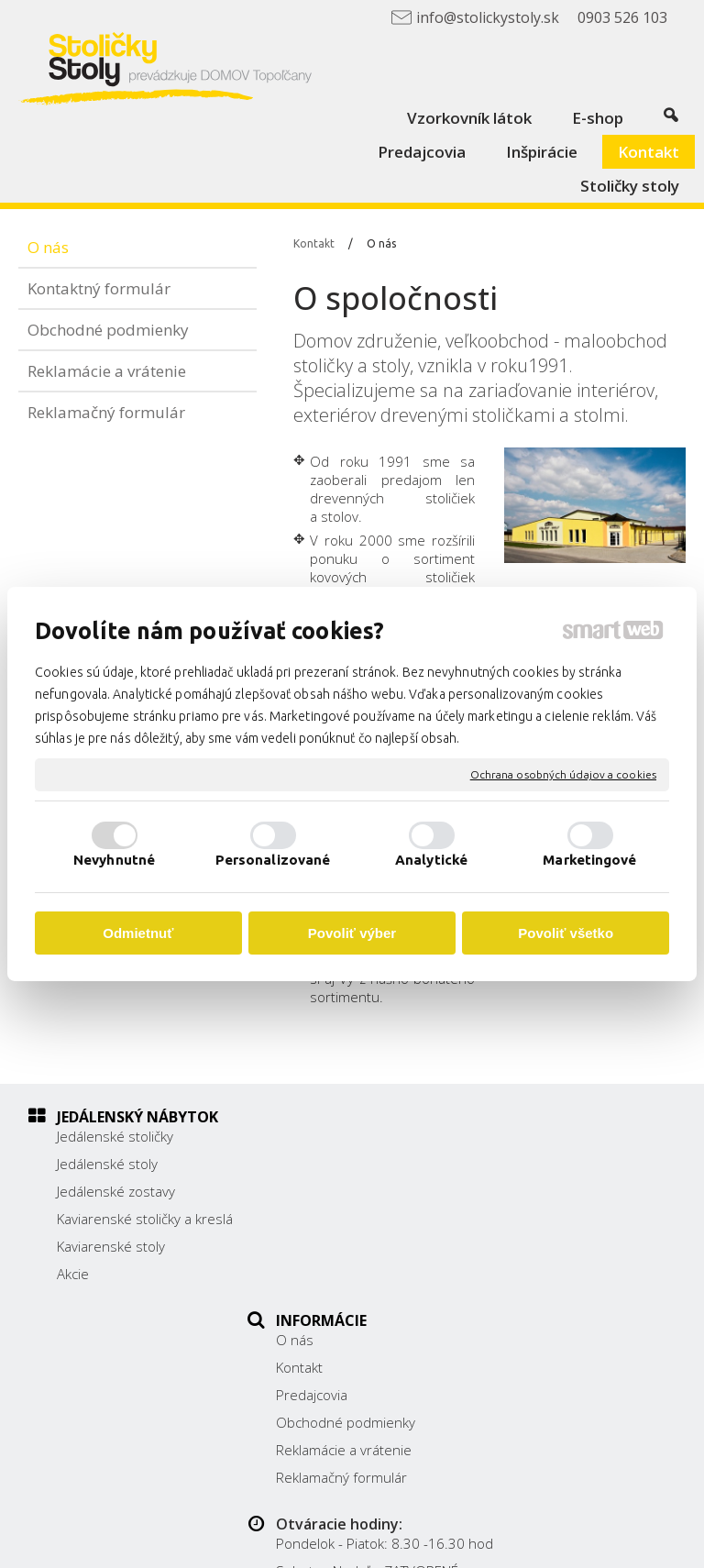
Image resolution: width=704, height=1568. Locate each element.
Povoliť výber (352, 933)
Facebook (539, 1283)
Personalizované (273, 859)
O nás (305, 1136)
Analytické (431, 859)
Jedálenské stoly (107, 1163)
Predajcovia (322, 1191)
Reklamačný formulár (351, 1273)
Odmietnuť (138, 933)
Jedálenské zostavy (116, 1191)
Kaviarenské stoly (111, 1264)
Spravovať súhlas (453, 1543)
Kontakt (309, 1163)
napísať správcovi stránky (535, 1527)
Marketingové (589, 859)
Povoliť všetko (565, 933)
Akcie (73, 1292)
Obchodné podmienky (355, 1218)
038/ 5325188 (554, 1216)
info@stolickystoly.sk (574, 1257)
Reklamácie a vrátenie (354, 1246)
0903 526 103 (554, 1237)
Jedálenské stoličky (115, 1136)
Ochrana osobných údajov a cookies (563, 774)
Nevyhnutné (114, 859)
